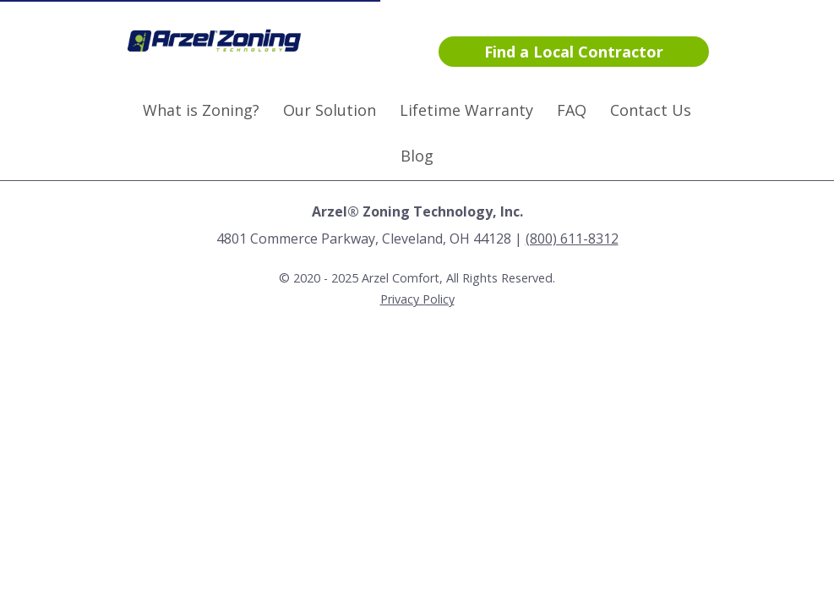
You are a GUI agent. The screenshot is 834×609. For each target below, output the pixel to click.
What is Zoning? (201, 110)
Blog (417, 155)
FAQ (571, 110)
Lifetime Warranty (466, 110)
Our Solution (329, 110)
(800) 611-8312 (572, 238)
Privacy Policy (417, 299)
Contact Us (650, 110)
